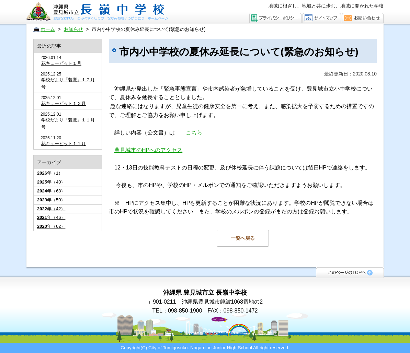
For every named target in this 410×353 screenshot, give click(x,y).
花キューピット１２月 (63, 103)
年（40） (51, 182)
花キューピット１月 (61, 63)
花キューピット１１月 (63, 143)
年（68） (51, 190)
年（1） (50, 173)
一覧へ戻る (243, 238)
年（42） (51, 208)
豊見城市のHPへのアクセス (148, 150)
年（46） (51, 217)
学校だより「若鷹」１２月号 (68, 83)
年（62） (51, 226)
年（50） (51, 199)
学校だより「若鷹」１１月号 (68, 123)
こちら (188, 133)
